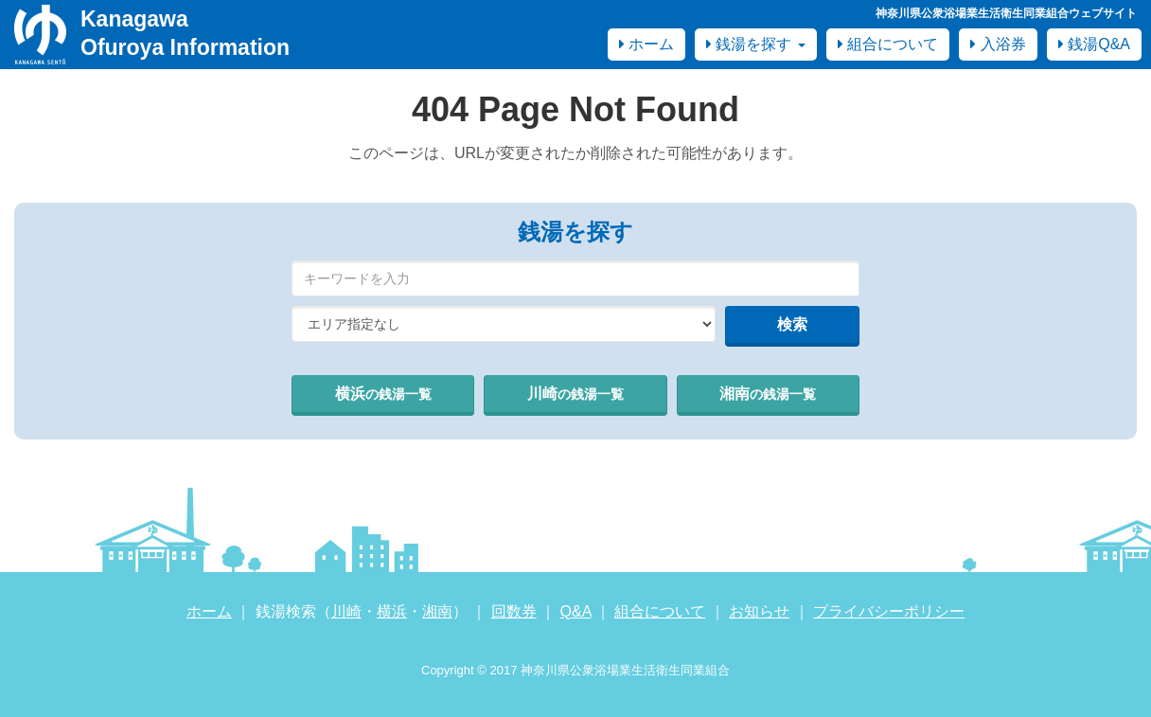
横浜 (383, 393)
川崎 (575, 393)
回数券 (514, 611)
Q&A (576, 611)
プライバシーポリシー (889, 611)
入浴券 (997, 44)
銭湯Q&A (1094, 44)
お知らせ (759, 611)
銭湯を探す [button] (756, 44)
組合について (888, 44)
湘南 (767, 393)
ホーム (646, 44)
